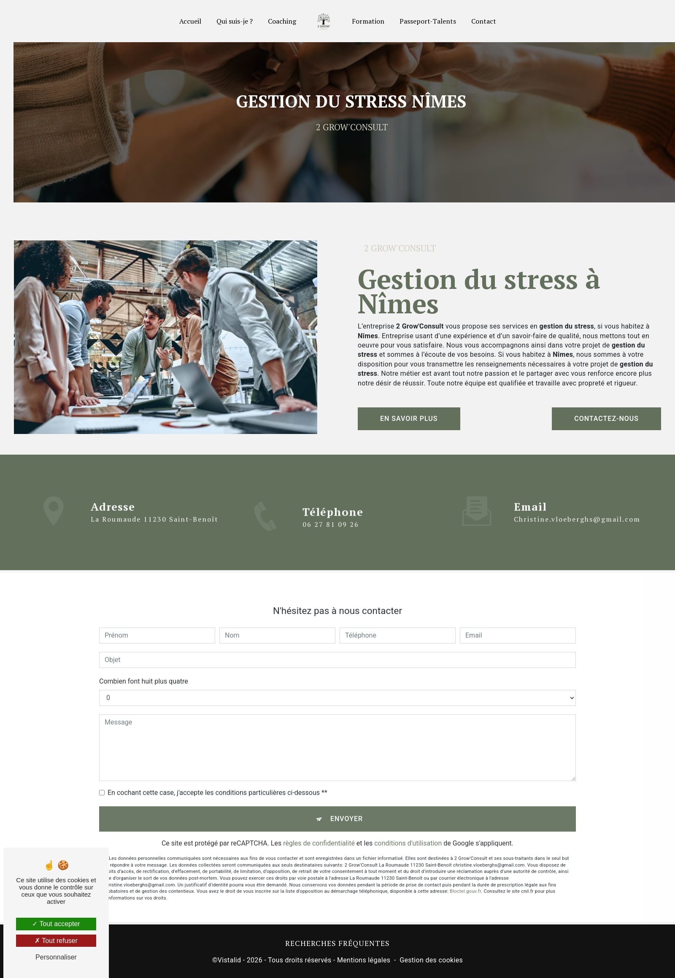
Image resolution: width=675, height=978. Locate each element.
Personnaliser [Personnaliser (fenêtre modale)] (56, 957)
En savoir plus (409, 419)
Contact (483, 21)
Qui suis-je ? (234, 21)
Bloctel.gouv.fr (465, 881)
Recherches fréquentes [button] (337, 943)
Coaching (282, 21)
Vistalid (229, 960)
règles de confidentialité (319, 833)
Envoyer (346, 809)
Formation (368, 21)
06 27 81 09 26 (330, 534)
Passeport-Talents (428, 21)
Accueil (190, 21)
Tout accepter (56, 923)
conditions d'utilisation (408, 833)
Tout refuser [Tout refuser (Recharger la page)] (56, 940)
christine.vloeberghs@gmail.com (577, 509)
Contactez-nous (606, 419)
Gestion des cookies (431, 960)
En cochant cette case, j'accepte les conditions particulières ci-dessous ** (217, 783)
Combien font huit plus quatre (143, 671)
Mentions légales (363, 960)
